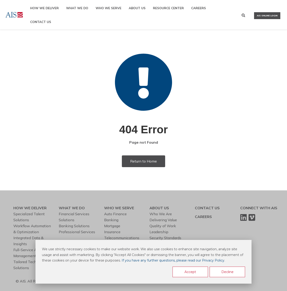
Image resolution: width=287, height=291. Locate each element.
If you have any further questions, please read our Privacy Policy (173, 260)
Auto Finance (115, 214)
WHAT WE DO (77, 8)
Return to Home (143, 161)
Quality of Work (162, 226)
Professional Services (77, 232)
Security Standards (165, 238)
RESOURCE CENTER (168, 8)
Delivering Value (163, 220)
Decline (227, 272)
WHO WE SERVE (108, 8)
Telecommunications (121, 238)
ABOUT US (137, 8)
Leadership (158, 232)
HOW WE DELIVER (44, 8)
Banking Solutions (74, 226)
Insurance (112, 232)
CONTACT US (40, 22)
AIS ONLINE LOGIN (267, 15)
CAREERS (198, 8)
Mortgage (112, 226)
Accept (190, 272)
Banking (111, 220)
